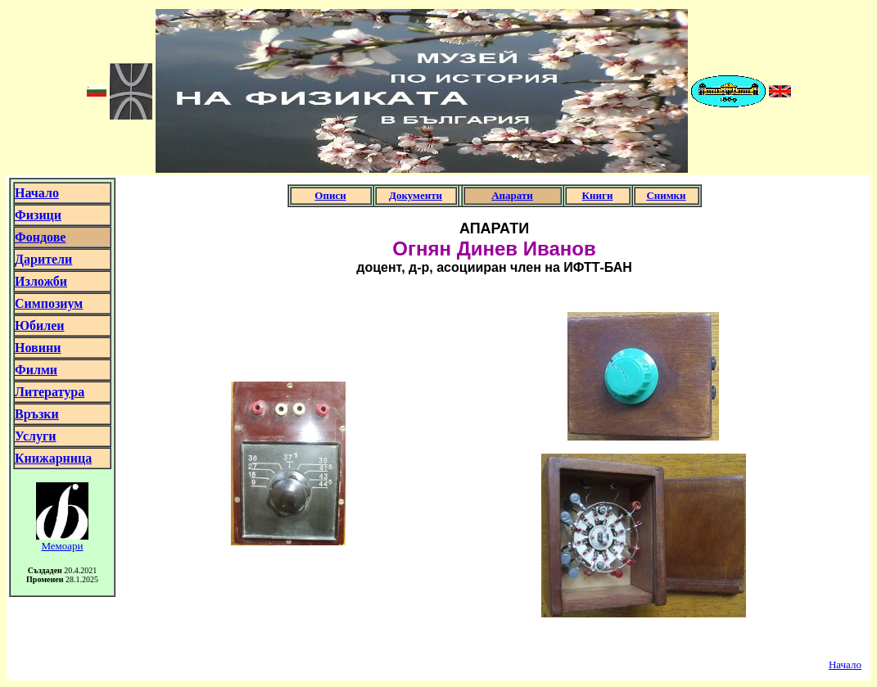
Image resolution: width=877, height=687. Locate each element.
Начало (845, 664)
